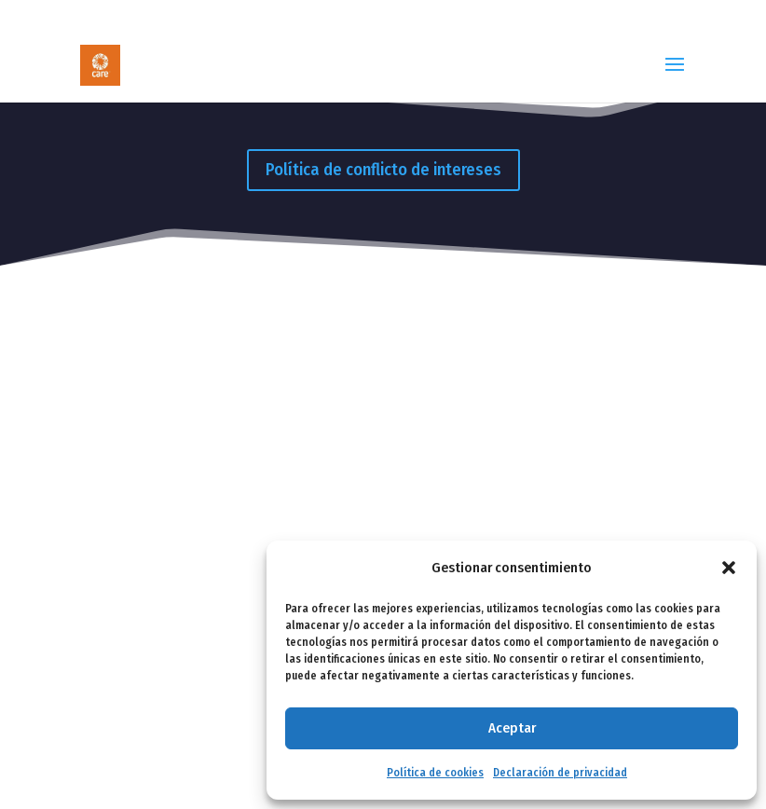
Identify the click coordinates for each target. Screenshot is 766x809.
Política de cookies (435, 772)
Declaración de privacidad (560, 772)
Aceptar (512, 728)
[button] (728, 567)
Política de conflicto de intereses (383, 169)
